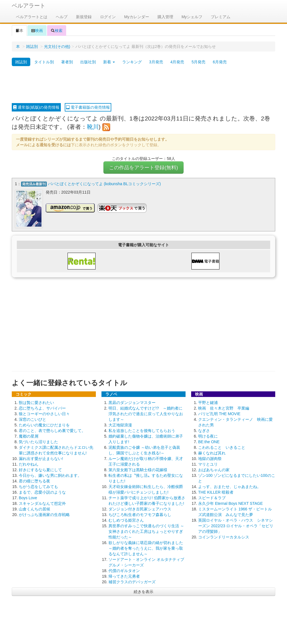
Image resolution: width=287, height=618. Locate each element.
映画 (37, 30)
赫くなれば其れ (212, 452)
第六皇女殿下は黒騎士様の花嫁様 (137, 469)
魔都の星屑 (28, 436)
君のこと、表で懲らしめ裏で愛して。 (52, 430)
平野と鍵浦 (208, 402)
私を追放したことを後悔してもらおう (141, 430)
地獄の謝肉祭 (210, 458)
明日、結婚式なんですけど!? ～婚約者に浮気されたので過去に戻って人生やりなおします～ (145, 413)
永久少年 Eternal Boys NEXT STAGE (230, 503)
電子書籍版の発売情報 (88, 107)
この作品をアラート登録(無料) (143, 167)
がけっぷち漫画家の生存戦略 (44, 514)
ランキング (132, 62)
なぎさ (204, 430)
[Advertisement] (143, 84)
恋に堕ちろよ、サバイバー (42, 408)
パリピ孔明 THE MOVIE (219, 413)
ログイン (108, 17)
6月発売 (220, 62)
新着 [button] (109, 62)
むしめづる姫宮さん (126, 520)
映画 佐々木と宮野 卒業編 (223, 408)
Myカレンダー (136, 17)
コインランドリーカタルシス (223, 537)
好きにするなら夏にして (40, 469)
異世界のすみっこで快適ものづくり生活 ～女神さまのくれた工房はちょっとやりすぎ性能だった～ (146, 531)
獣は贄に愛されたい (36, 402)
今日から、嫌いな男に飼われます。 (50, 475)
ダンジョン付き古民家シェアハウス (139, 509)
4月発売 (177, 62)
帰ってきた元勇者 (124, 576)
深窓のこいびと (32, 419)
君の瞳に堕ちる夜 (34, 480)
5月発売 (198, 62)
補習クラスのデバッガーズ (132, 581)
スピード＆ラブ (212, 497)
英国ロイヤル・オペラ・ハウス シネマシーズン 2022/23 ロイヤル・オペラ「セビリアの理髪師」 (235, 525)
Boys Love (28, 497)
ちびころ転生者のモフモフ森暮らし (139, 514)
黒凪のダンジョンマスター (132, 402)
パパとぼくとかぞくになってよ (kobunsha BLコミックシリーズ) (104, 184)
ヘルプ (62, 17)
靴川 (93, 127)
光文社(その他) (57, 46)
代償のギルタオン (124, 570)
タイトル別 (44, 62)
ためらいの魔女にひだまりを (44, 424)
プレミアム (220, 17)
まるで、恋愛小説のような (42, 492)
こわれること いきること (221, 447)
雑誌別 (32, 46)
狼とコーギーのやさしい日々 (44, 413)
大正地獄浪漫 (120, 424)
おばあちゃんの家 (214, 469)
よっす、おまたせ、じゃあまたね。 (229, 486)
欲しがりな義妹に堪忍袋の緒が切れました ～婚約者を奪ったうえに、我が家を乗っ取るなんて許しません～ (145, 548)
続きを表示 (143, 591)
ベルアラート (28, 6)
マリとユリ (208, 464)
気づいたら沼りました (38, 441)
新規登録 (84, 17)
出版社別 (88, 62)
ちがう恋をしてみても (38, 486)
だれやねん (28, 464)
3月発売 (156, 62)
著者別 (67, 62)
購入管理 (165, 17)
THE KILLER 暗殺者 (215, 492)
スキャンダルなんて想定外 (42, 503)
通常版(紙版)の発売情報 (36, 107)
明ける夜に (208, 436)
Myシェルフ (192, 17)
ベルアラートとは (31, 17)
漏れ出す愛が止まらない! (41, 458)
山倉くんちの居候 (34, 509)
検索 (57, 30)
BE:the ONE (208, 441)
